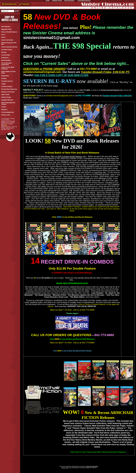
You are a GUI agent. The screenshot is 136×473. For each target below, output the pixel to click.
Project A (93, 467)
